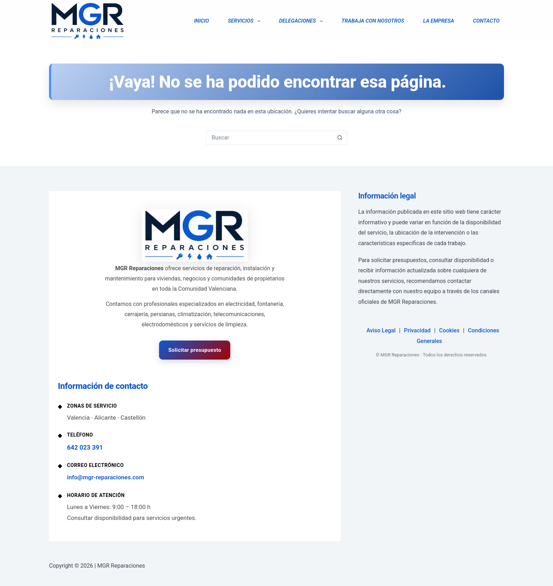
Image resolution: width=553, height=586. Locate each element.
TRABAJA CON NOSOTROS (372, 21)
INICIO (201, 21)
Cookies (449, 330)
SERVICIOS (245, 21)
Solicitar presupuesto (194, 350)
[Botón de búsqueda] (340, 138)
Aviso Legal (381, 330)
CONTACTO (486, 21)
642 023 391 (85, 447)
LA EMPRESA (438, 21)
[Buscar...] (269, 138)
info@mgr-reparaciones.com (105, 477)
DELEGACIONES (302, 21)
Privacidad (417, 330)
